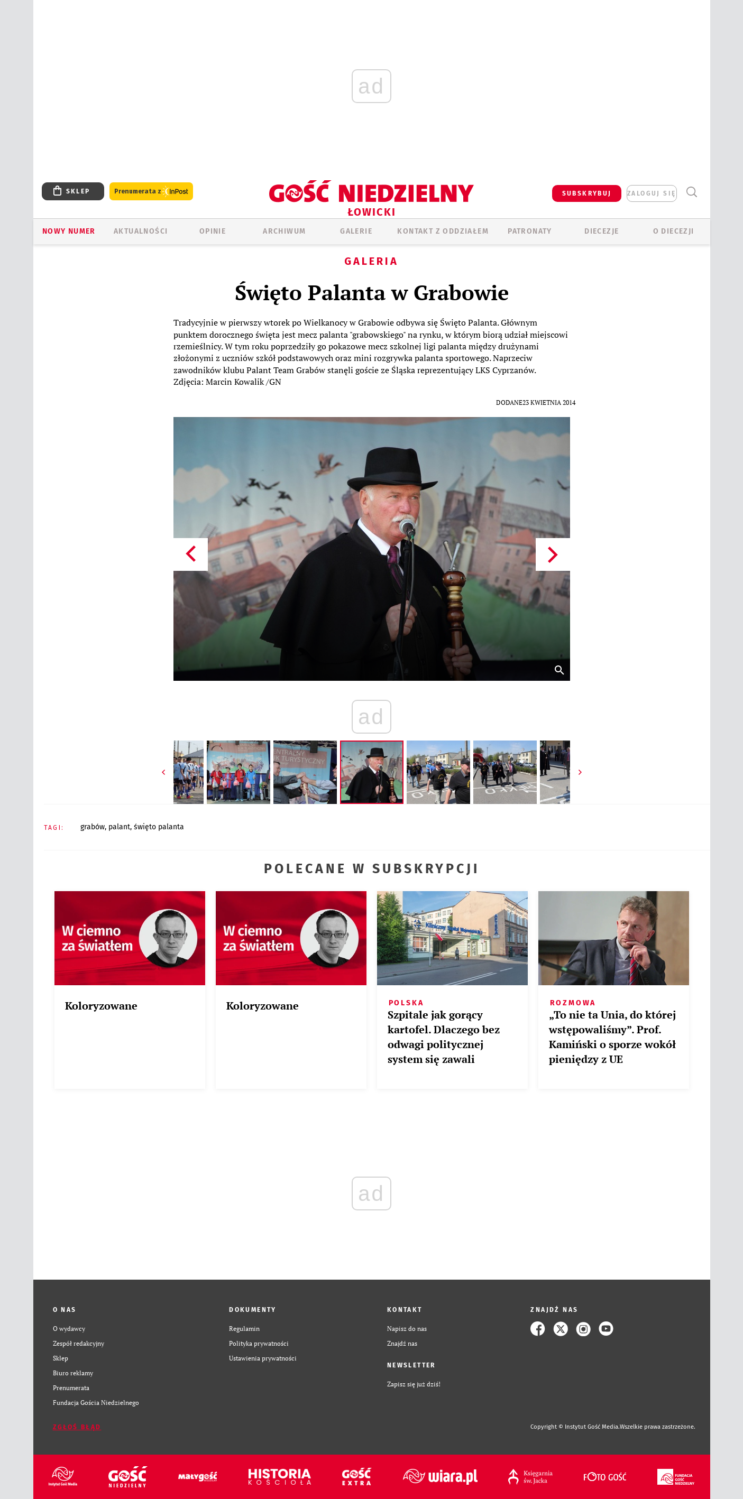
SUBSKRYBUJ (587, 193)
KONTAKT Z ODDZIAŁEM (443, 231)
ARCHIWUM (284, 231)
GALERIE (356, 231)
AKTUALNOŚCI (141, 231)
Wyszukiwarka (692, 192)
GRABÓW (92, 826)
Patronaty (530, 231)
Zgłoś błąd (77, 1427)
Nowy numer (69, 231)
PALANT (119, 826)
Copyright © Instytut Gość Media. (575, 1426)
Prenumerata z (151, 192)
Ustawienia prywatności (263, 1358)
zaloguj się (651, 193)
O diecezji (673, 231)
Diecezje (601, 231)
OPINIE (212, 231)
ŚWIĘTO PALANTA (159, 826)
